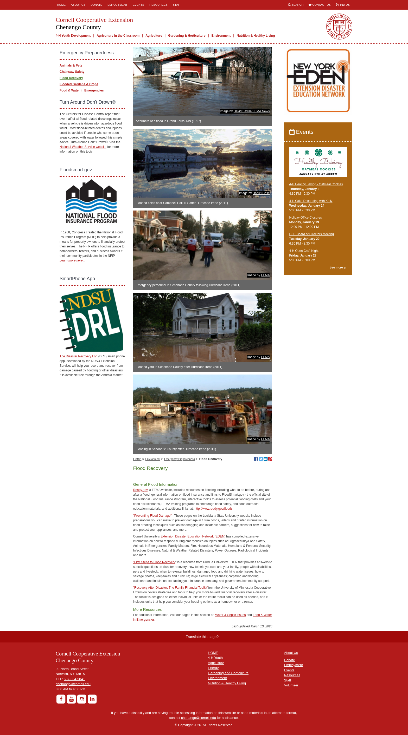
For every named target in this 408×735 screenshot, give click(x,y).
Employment (117, 4)
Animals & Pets (71, 65)
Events (138, 4)
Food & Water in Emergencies (82, 90)
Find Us (344, 4)
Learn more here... (72, 260)
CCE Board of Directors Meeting (311, 234)
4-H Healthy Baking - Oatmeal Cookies (316, 184)
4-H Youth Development (73, 35)
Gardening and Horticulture (228, 673)
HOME (213, 653)
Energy (213, 668)
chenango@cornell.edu (73, 684)
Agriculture (153, 35)
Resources (158, 4)
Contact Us (321, 4)
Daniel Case (261, 193)
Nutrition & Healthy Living (256, 35)
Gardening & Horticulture (186, 35)
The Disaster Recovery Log (78, 356)
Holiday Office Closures (305, 217)
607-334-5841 (74, 679)
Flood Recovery (71, 78)
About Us (78, 4)
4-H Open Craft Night (304, 251)
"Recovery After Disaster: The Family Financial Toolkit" (170, 587)
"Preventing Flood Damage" (152, 515)
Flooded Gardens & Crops (79, 84)
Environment (221, 35)
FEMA (265, 275)
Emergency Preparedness (179, 459)
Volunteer (291, 685)
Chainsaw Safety (72, 72)
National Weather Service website (83, 147)
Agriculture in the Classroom (118, 35)
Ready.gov (140, 490)
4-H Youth (215, 658)
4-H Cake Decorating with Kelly (311, 201)
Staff (177, 4)
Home (61, 4)
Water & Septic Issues (230, 615)
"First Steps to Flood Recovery (154, 562)
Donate (96, 4)
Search (298, 4)
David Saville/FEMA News (252, 111)
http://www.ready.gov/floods (214, 508)
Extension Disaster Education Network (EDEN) (193, 536)
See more (336, 267)
